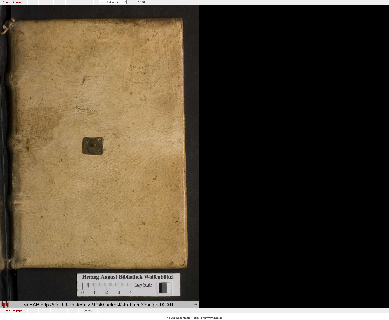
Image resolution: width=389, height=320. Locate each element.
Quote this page (12, 2)
